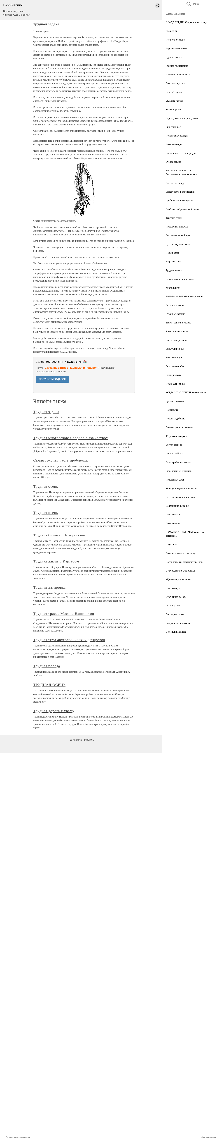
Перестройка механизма (178, 462)
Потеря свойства (174, 453)
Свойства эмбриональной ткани (182, 209)
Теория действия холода (178, 322)
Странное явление (175, 314)
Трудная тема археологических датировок (69, 640)
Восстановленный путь (178, 235)
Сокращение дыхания (177, 506)
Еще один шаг (173, 127)
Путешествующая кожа (178, 244)
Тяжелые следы (174, 218)
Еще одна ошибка (175, 366)
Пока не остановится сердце (181, 553)
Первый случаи (174, 92)
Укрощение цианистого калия (181, 488)
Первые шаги (173, 514)
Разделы (89, 740)
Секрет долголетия (176, 305)
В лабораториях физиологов (180, 570)
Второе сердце (173, 161)
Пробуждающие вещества (179, 200)
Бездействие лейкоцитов (178, 471)
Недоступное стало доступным (182, 118)
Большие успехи (174, 100)
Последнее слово (175, 614)
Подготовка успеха (176, 83)
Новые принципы (175, 357)
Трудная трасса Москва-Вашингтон (63, 614)
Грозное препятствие (177, 66)
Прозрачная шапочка (177, 226)
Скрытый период (175, 348)
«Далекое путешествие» (178, 579)
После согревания (175, 383)
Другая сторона (174, 444)
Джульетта (171, 544)
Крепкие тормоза (175, 401)
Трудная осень (45, 486)
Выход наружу (173, 375)
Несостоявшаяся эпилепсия (180, 497)
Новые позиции (174, 144)
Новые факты (173, 523)
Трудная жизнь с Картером (56, 561)
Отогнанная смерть (176, 597)
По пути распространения (179, 427)
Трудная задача (174, 270)
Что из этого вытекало (177, 331)
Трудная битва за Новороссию (59, 535)
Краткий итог (173, 287)
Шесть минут (173, 588)
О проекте (76, 740)
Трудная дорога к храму (53, 711)
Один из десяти (174, 57)
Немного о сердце (175, 39)
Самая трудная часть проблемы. (60, 460)
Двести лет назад (175, 183)
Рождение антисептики (178, 74)
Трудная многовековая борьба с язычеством (70, 438)
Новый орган (173, 252)
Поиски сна (172, 410)
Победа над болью (175, 418)
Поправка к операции (177, 135)
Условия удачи (173, 109)
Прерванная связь (175, 479)
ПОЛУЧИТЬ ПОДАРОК (52, 379)
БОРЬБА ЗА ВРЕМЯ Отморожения (184, 296)
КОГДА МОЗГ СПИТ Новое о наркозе (186, 392)
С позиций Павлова (176, 631)
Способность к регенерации (180, 191)
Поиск (192, 4)
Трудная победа (46, 666)
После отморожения (176, 340)
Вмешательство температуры (181, 153)
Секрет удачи (173, 605)
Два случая (171, 31)
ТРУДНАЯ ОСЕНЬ (49, 685)
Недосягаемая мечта (176, 48)
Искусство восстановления (180, 279)
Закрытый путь (174, 261)
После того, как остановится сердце (185, 562)
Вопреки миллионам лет (178, 623)
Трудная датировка (49, 587)
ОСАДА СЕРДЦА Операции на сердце (186, 22)
